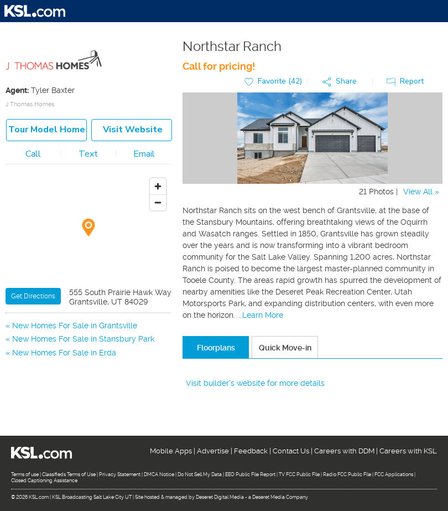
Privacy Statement (119, 474)
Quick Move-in (285, 347)
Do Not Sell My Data (200, 474)
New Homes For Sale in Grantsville (74, 325)
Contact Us (291, 451)
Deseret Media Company (280, 497)
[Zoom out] (158, 202)
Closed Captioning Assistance (44, 480)
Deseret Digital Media (220, 497)
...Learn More (260, 315)
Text (88, 154)
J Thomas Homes (30, 104)
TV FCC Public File (299, 474)
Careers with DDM (344, 451)
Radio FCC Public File (347, 474)
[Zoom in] (158, 186)
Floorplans (216, 347)
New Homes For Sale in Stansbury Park (83, 338)
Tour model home (46, 129)
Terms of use (25, 474)
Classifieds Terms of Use (69, 474)
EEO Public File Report (250, 474)
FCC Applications (393, 474)
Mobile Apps (171, 451)
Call (33, 154)
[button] (342, 81)
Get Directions (33, 296)
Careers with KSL (408, 451)
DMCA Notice (159, 474)
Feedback (251, 451)
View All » (421, 191)
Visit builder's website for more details (255, 383)
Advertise (213, 451)
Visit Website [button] (133, 129)
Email (144, 154)
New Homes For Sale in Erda (64, 352)
